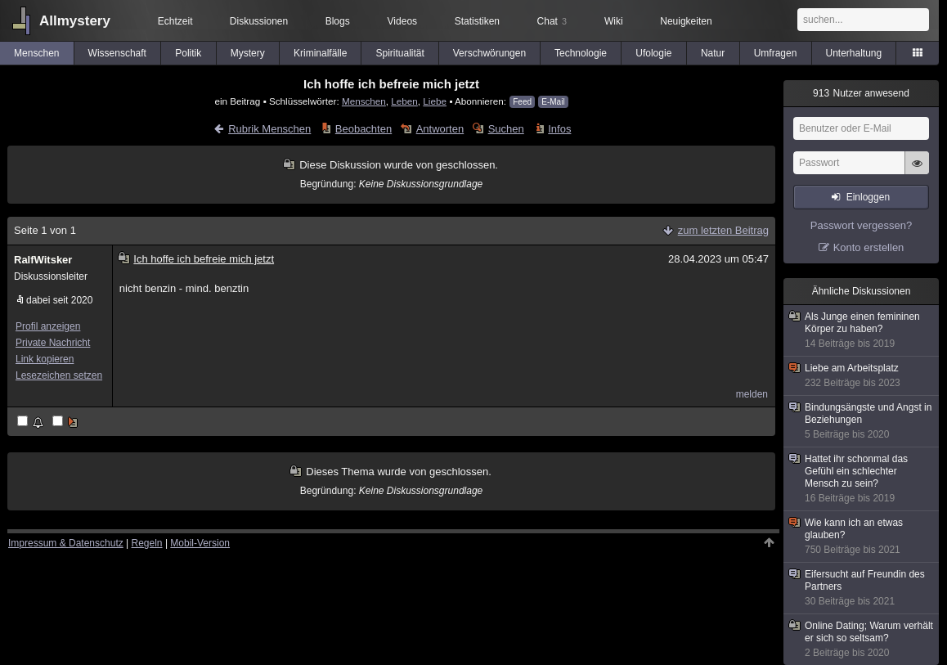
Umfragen (775, 53)
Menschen (36, 53)
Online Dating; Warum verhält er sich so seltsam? (862, 639)
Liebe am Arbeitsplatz (862, 375)
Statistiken (477, 21)
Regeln (147, 543)
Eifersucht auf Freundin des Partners (862, 588)
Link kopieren (45, 359)
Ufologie (653, 53)
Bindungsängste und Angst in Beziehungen (862, 421)
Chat (552, 21)
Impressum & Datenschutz (65, 543)
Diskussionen (259, 21)
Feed (522, 101)
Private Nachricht (53, 342)
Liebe (435, 101)
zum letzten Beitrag (723, 230)
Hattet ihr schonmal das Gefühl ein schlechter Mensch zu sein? (862, 479)
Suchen (506, 129)
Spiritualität (399, 53)
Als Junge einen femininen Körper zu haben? (862, 330)
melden (752, 394)
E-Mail (552, 101)
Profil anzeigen (48, 326)
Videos (402, 21)
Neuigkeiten (685, 21)
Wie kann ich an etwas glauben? (862, 536)
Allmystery (74, 21)
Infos (559, 129)
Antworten (440, 129)
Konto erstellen (868, 247)
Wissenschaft (117, 53)
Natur (713, 53)
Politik (188, 53)
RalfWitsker (43, 260)
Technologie (580, 53)
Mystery (248, 53)
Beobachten (363, 129)
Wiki (613, 21)
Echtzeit (175, 21)
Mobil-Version (200, 543)
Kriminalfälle (320, 53)
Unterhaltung (854, 53)
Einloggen (868, 197)
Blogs (337, 21)
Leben (404, 101)
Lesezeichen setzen (59, 375)
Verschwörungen (489, 53)
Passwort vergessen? (861, 225)
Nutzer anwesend (861, 93)
